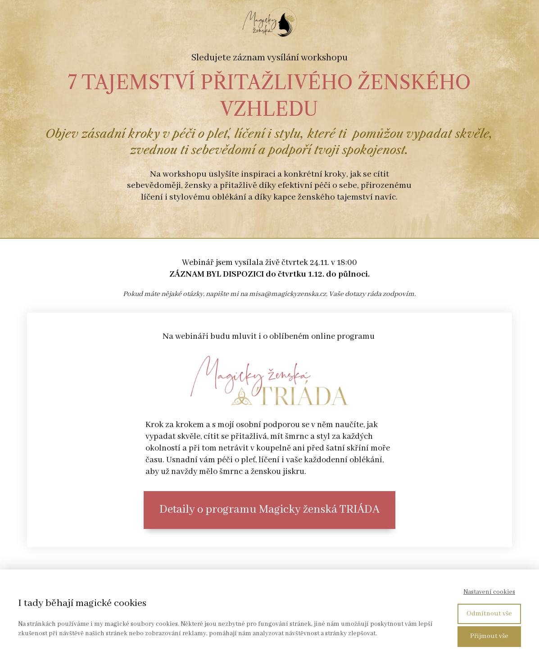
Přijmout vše (489, 636)
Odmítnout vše (489, 614)
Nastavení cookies (489, 592)
